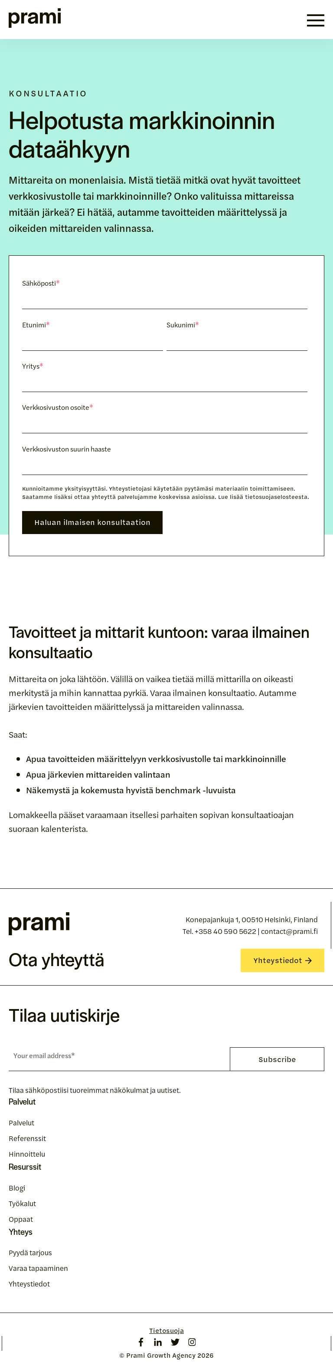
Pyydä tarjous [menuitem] (30, 1252)
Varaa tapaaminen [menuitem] (38, 1268)
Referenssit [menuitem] (27, 1138)
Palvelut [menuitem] (21, 1122)
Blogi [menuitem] (17, 1187)
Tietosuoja (166, 1330)
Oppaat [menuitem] (21, 1219)
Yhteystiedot (282, 960)
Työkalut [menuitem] (22, 1203)
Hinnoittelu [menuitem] (27, 1153)
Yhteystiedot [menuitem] (29, 1283)
